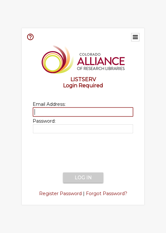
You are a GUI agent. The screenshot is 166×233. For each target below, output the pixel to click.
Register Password (60, 193)
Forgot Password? (106, 193)
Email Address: (49, 104)
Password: (44, 121)
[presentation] (83, 153)
